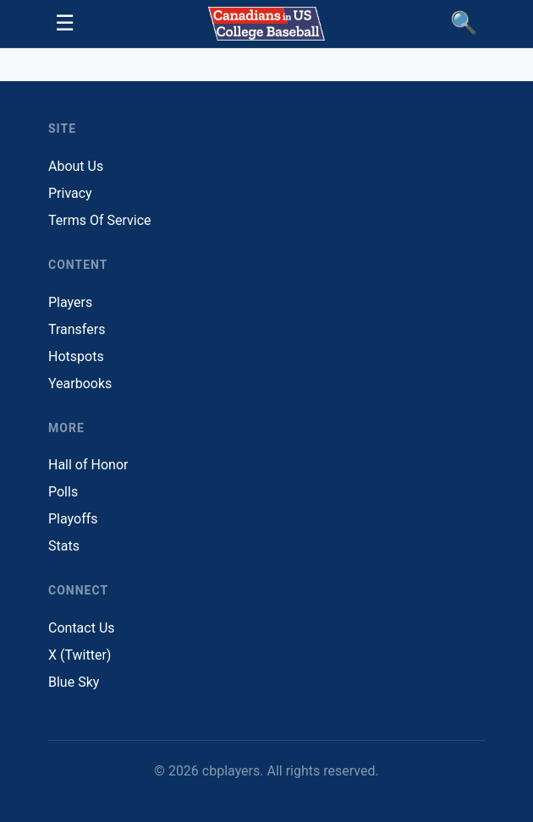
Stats (64, 546)
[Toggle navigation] (64, 24)
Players (70, 302)
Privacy (70, 193)
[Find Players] (464, 24)
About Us (75, 166)
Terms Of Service (99, 220)
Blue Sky (73, 682)
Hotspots (76, 356)
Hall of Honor (88, 465)
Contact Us (81, 628)
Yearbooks (80, 383)
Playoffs (73, 519)
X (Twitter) (79, 655)
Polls (63, 492)
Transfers (76, 329)
